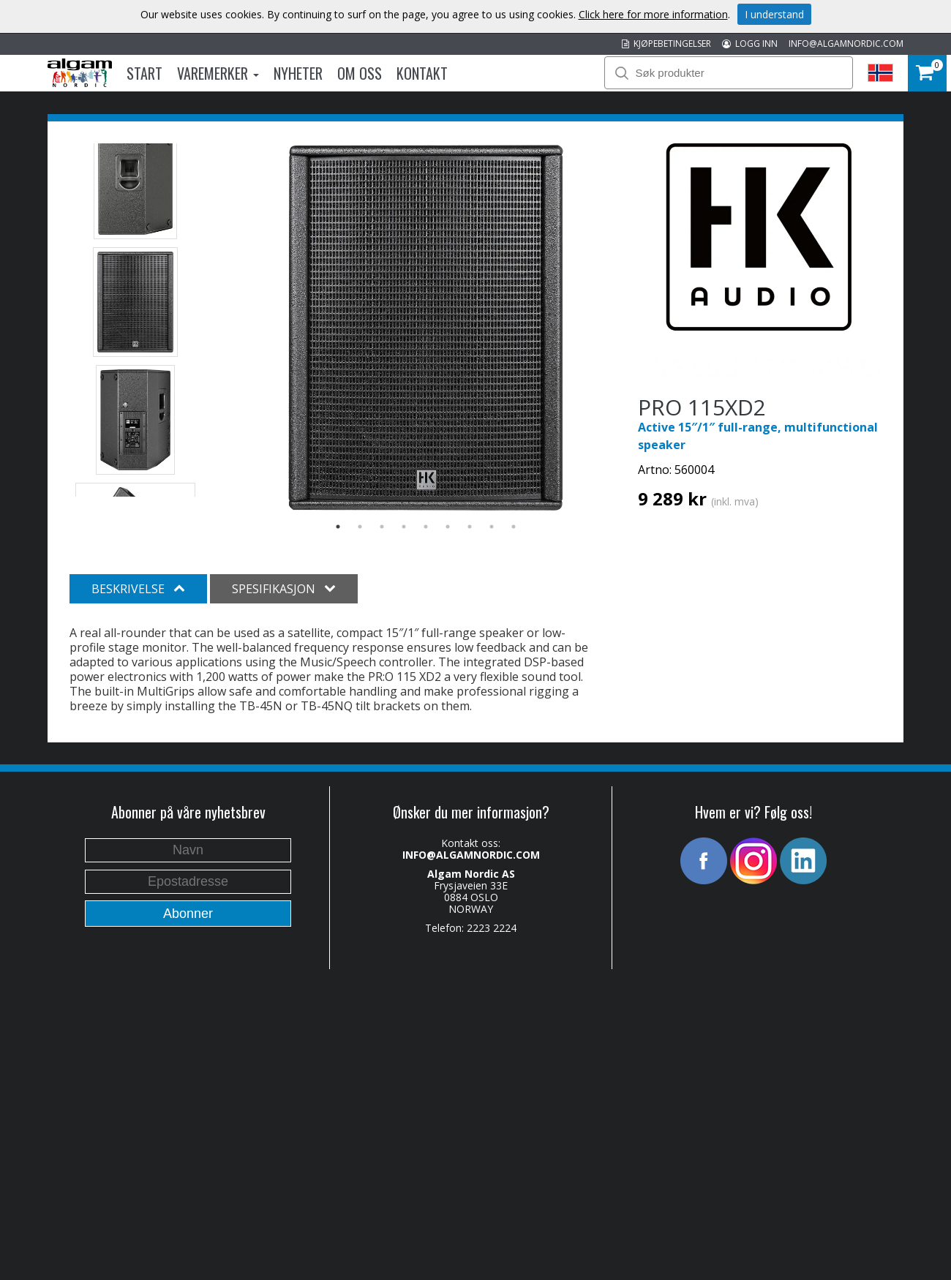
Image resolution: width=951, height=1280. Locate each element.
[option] (426, 327)
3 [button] (382, 526)
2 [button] (360, 526)
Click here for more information (653, 14)
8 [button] (491, 526)
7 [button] (469, 526)
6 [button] (447, 526)
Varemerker (218, 73)
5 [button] (425, 526)
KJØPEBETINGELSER (666, 43)
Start (144, 73)
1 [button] (338, 526)
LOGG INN (750, 43)
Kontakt (422, 73)
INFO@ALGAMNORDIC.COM (846, 43)
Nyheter (298, 73)
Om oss (359, 73)
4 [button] (403, 526)
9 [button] (513, 526)
